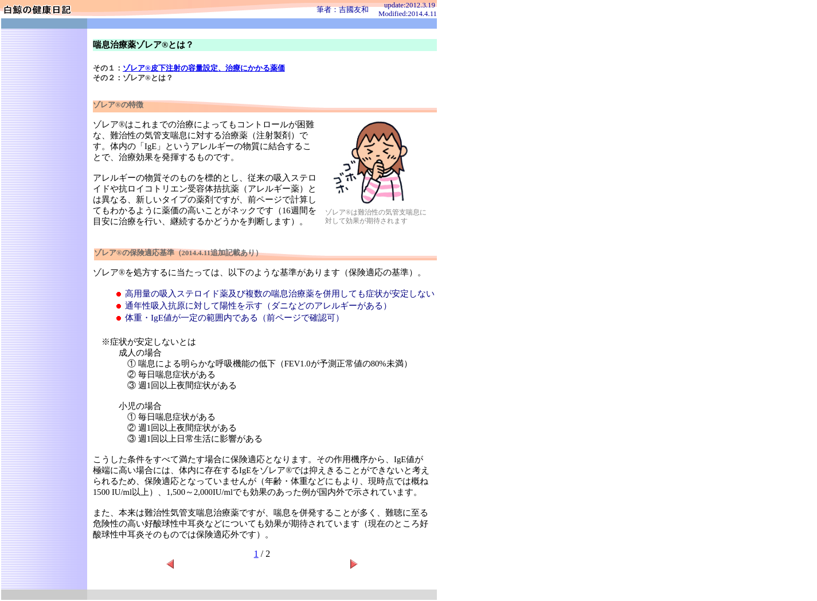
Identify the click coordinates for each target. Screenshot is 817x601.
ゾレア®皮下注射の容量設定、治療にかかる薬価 (204, 68)
